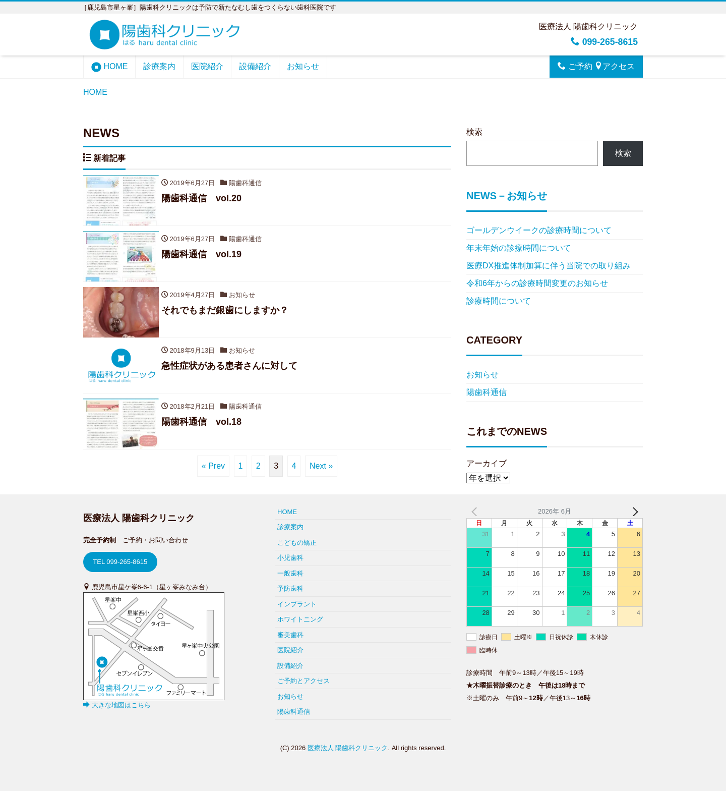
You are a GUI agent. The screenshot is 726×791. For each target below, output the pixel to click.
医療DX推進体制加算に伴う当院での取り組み (548, 265)
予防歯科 (290, 588)
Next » (321, 466)
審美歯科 (290, 635)
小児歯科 (290, 557)
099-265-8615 (604, 42)
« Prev (213, 466)
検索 (474, 132)
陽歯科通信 (486, 392)
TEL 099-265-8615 (120, 562)
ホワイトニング (300, 619)
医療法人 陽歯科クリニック (348, 748)
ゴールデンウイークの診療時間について (539, 230)
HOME (109, 67)
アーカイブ (486, 463)
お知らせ (303, 66)
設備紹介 (255, 66)
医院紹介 (207, 66)
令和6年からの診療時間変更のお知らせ (537, 283)
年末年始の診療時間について (518, 248)
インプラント (297, 604)
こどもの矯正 (297, 542)
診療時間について (498, 301)
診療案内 (159, 66)
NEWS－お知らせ (506, 195)
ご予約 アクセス (596, 66)
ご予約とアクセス (303, 681)
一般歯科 (290, 573)
